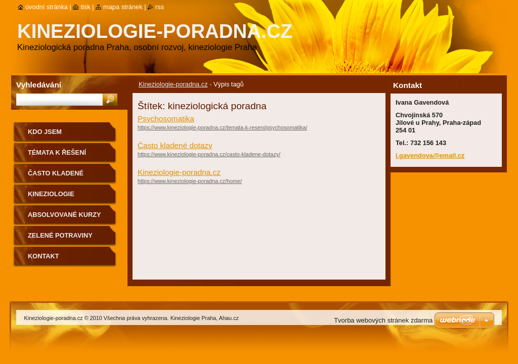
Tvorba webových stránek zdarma (383, 320)
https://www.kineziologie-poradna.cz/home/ (190, 181)
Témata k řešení (57, 152)
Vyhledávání (38, 84)
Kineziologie (51, 194)
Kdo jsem (45, 131)
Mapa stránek (123, 7)
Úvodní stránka (46, 7)
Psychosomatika (166, 118)
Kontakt (43, 256)
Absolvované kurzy (64, 214)
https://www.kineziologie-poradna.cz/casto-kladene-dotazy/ (209, 154)
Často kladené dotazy (175, 145)
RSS (159, 7)
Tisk (85, 7)
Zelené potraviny (60, 235)
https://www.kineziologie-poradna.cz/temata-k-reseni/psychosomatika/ (222, 127)
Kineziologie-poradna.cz (173, 84)
